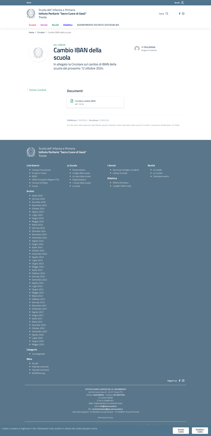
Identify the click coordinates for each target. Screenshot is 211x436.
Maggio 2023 (38, 266)
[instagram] (183, 13)
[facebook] (179, 13)
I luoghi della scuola (81, 173)
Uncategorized (38, 353)
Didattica (67, 25)
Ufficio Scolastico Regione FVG (45, 179)
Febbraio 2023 (38, 273)
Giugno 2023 (38, 263)
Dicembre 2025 (39, 202)
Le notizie (157, 169)
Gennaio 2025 (38, 228)
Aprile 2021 (37, 318)
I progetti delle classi (122, 185)
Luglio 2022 (37, 286)
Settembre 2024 (39, 237)
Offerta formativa (120, 182)
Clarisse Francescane (41, 169)
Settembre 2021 (39, 308)
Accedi (35, 363)
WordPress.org (38, 373)
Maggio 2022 (38, 292)
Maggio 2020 (38, 344)
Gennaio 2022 (38, 302)
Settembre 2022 (39, 279)
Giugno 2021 (38, 315)
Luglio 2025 (37, 215)
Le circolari (158, 173)
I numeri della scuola (81, 182)
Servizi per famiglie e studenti (126, 169)
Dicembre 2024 (39, 231)
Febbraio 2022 (38, 299)
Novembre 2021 (39, 305)
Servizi (44, 25)
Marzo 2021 (37, 321)
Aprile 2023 (37, 270)
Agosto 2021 (38, 312)
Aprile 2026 (37, 195)
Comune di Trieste (40, 182)
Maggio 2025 (38, 221)
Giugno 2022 (38, 289)
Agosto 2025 (38, 211)
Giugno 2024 (38, 244)
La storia (76, 186)
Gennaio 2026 (38, 198)
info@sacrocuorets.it (108, 406)
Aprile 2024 (37, 247)
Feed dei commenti (40, 369)
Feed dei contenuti (40, 366)
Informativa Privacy (105, 417)
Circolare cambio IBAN (85, 101)
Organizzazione (79, 179)
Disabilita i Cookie (200, 430)
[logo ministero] (31, 13)
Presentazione (78, 169)
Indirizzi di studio (120, 173)
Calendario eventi (161, 176)
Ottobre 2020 (38, 328)
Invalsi (35, 186)
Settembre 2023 (39, 253)
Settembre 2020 (39, 331)
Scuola (32, 25)
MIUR (34, 176)
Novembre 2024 (39, 234)
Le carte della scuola (81, 176)
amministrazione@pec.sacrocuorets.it (107, 409)
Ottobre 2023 (38, 250)
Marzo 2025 (37, 224)
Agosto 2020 (38, 334)
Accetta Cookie (181, 430)
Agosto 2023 (38, 257)
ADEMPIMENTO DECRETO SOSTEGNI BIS (98, 25)
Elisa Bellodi (149, 47)
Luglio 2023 (37, 260)
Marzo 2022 (37, 295)
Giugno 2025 (38, 218)
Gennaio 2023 (38, 276)
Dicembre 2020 (39, 325)
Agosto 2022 (38, 283)
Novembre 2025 (39, 205)
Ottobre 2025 (38, 208)
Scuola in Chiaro (39, 173)
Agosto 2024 (38, 240)
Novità (55, 25)
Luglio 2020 (37, 338)
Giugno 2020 (38, 341)
